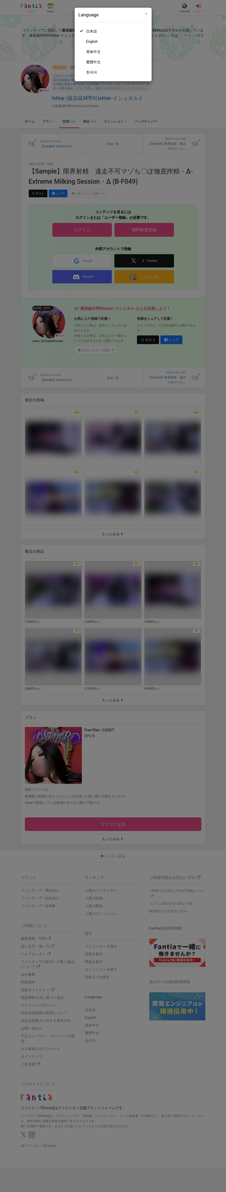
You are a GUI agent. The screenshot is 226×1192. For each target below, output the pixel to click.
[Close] (146, 13)
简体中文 (93, 52)
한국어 (91, 72)
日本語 (91, 31)
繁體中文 (93, 62)
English (92, 41)
